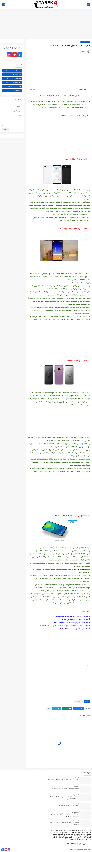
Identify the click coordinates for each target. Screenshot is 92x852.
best (7, 82)
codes (10, 86)
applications (17, 82)
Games (8, 71)
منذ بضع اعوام (74, 795)
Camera (18, 71)
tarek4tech (73, 849)
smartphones (85, 42)
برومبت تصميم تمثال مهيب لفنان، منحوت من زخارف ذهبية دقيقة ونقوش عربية (64, 815)
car (20, 86)
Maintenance (17, 75)
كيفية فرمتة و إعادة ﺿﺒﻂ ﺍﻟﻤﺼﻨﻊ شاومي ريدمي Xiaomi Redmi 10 (63, 824)
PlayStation (17, 78)
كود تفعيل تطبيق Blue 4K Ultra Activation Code (65, 788)
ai (7, 78)
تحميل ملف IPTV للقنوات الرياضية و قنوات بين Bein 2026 (63, 779)
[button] (78, 708)
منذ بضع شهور (74, 803)
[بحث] (3, 4)
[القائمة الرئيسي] (88, 4)
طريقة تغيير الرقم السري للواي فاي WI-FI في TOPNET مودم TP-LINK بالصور (64, 798)
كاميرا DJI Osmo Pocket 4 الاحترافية (69, 805)
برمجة (8, 90)
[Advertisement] (46, 24)
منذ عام (76, 777)
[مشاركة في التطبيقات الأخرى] (48, 708)
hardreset (18, 90)
